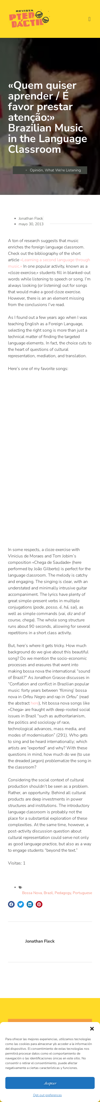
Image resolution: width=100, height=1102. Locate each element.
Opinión (36, 170)
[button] (92, 1028)
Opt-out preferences (47, 1095)
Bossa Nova (32, 892)
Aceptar (50, 1082)
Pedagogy (63, 892)
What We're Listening (63, 170)
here (35, 703)
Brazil (48, 892)
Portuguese (82, 892)
